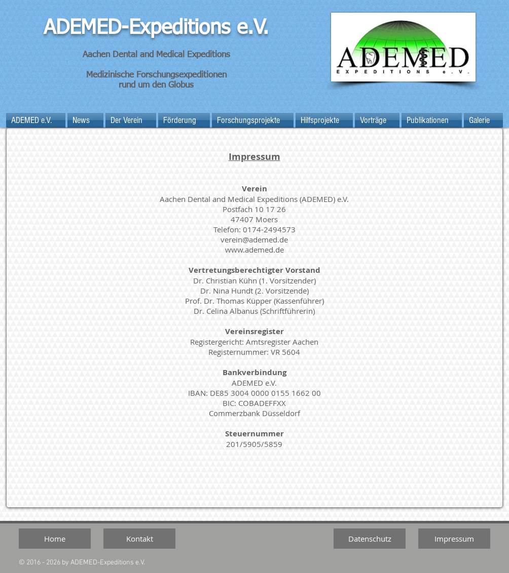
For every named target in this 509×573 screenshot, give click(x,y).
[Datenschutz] (370, 538)
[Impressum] (454, 538)
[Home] (55, 538)
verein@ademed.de (254, 239)
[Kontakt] (139, 538)
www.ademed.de (254, 249)
